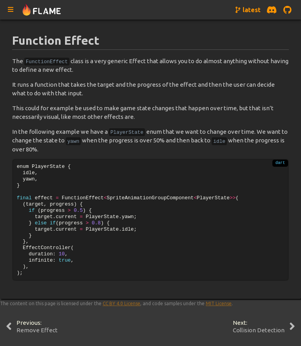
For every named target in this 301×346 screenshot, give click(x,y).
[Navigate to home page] (42, 10)
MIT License (219, 303)
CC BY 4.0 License (121, 303)
